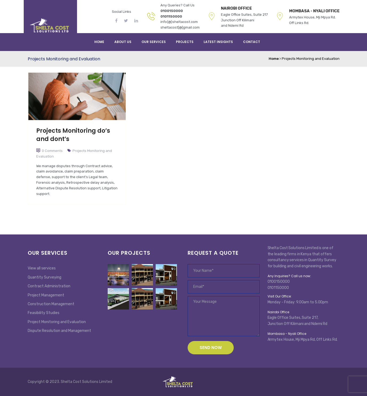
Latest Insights (218, 42)
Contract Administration (49, 286)
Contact (251, 42)
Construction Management (51, 304)
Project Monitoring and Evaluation (57, 322)
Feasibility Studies (43, 313)
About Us (122, 42)
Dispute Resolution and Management (59, 330)
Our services (154, 42)
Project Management (46, 295)
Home (99, 42)
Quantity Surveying (44, 277)
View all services (42, 268)
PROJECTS (184, 42)
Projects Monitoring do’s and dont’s (73, 135)
